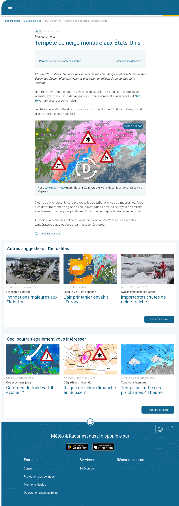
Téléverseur (87, 468)
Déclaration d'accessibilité (41, 492)
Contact (28, 468)
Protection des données (127, 61)
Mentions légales (35, 484)
